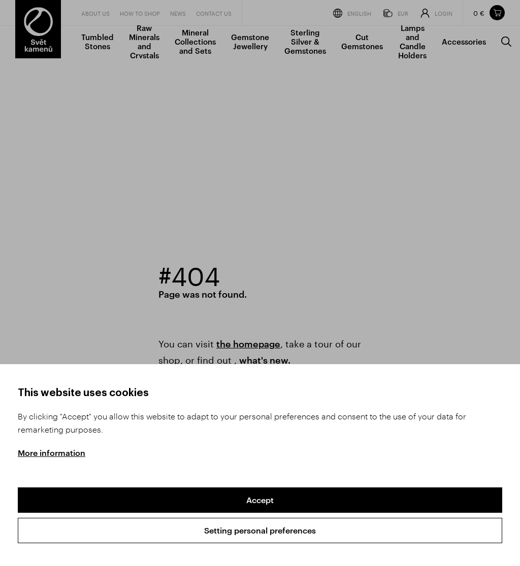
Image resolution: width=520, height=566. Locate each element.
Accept (260, 500)
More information (51, 452)
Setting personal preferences (260, 530)
